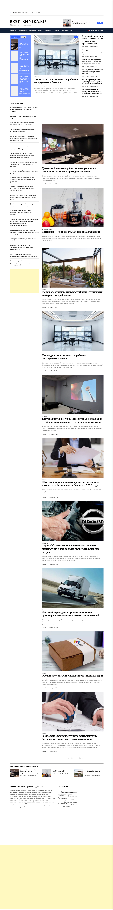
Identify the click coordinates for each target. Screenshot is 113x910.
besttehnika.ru (28, 22)
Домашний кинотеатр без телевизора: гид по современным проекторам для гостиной (92, 41)
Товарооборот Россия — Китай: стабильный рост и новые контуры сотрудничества (21, 247)
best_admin (36, 89)
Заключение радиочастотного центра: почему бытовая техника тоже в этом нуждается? (69, 737)
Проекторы (48, 30)
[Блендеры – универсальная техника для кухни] (46, 773)
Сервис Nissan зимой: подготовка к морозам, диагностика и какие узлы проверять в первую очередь (70, 549)
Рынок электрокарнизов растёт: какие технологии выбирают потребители (53, 82)
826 (72, 758)
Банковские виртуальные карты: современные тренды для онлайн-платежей (21, 212)
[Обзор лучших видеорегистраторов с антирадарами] (14, 56)
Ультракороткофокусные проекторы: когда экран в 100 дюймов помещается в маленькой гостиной (92, 83)
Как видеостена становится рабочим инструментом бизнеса (92, 72)
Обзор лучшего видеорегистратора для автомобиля (24, 67)
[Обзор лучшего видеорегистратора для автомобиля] (14, 68)
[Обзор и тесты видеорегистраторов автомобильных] (14, 91)
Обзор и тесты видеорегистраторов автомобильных (24, 90)
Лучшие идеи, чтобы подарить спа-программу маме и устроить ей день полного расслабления (22, 263)
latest (24, 37)
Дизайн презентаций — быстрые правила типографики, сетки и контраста (23, 205)
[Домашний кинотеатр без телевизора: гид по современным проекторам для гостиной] (14, 44)
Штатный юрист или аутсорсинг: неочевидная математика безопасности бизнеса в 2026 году (92, 93)
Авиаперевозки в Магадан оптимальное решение (23, 240)
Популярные (15, 37)
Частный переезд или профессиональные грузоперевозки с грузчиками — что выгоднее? (70, 614)
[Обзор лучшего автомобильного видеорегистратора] (14, 79)
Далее (81, 758)
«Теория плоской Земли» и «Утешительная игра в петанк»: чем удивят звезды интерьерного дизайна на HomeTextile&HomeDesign (24, 222)
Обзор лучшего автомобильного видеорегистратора (24, 79)
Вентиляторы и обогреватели (27, 30)
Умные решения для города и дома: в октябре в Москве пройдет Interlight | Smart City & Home (24, 232)
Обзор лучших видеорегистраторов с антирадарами (24, 55)
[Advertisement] (24, 281)
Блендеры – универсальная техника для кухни (92, 52)
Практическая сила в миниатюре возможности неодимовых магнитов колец (24, 255)
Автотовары (13, 30)
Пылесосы (56, 30)
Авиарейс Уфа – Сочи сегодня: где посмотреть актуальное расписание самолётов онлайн (21, 188)
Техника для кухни (67, 30)
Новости (40, 30)
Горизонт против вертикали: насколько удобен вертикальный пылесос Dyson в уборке (23, 197)
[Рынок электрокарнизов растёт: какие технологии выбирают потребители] (56, 55)
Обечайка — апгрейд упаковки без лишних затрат (72, 675)
